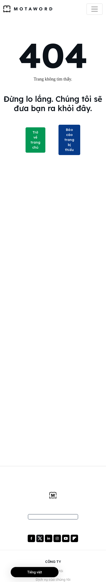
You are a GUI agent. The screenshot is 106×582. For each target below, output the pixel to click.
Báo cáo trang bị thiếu (69, 140)
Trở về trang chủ (36, 140)
